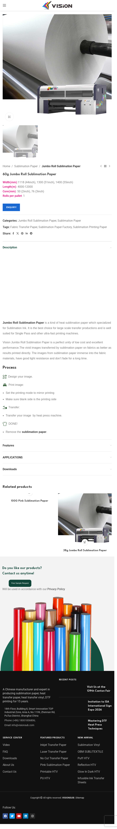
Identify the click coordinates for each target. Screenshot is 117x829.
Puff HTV (83, 757)
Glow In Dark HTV (89, 770)
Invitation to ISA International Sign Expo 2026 (100, 705)
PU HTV (45, 777)
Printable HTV (49, 770)
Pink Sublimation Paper (55, 764)
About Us (8, 764)
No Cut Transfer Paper (54, 757)
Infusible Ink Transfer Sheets (91, 779)
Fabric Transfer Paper (23, 227)
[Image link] (12, 680)
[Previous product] (101, 166)
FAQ (5, 750)
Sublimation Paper (26, 166)
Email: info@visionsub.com (19, 724)
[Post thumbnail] (71, 689)
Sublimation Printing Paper (90, 227)
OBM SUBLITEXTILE (90, 750)
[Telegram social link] (31, 233)
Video (6, 744)
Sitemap (80, 796)
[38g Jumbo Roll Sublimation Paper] (85, 520)
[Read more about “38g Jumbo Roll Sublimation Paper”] (85, 542)
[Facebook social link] (13, 233)
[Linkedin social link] (27, 233)
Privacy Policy (56, 588)
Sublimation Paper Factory (55, 227)
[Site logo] (57, 5)
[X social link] (17, 233)
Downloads (10, 757)
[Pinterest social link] (22, 233)
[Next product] (109, 166)
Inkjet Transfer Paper (53, 744)
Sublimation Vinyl (89, 744)
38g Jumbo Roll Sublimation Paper (85, 550)
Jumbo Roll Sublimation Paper (61, 166)
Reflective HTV (87, 764)
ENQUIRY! (11, 207)
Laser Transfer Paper (53, 750)
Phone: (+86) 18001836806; (19, 719)
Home (6, 166)
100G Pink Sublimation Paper (29, 501)
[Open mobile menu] (4, 5)
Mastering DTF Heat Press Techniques (97, 724)
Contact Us (9, 770)
